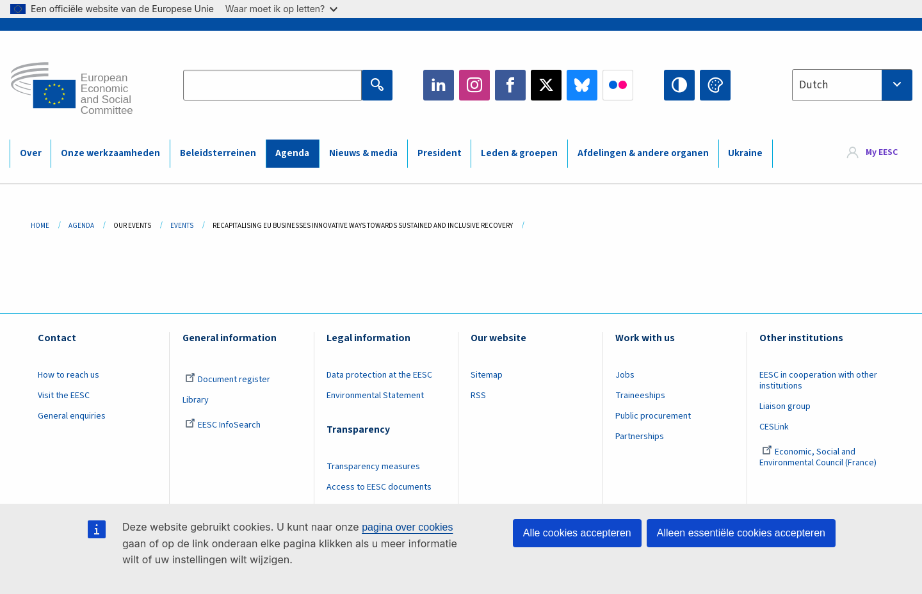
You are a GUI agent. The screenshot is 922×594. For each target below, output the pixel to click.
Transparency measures (373, 466)
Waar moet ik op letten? (281, 8)
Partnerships (639, 436)
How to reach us (68, 375)
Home (40, 225)
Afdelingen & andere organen (643, 153)
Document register (227, 379)
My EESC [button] (882, 153)
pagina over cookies (407, 527)
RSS (478, 395)
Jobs (625, 375)
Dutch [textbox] (813, 85)
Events (181, 225)
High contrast (679, 85)
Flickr (618, 85)
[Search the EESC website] (272, 85)
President (439, 153)
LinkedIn (438, 85)
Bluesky (582, 85)
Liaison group (785, 406)
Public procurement (653, 416)
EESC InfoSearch (223, 425)
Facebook (510, 85)
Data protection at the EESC (379, 375)
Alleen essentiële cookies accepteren (741, 532)
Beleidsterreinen (218, 153)
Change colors (715, 85)
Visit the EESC (64, 395)
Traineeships (640, 395)
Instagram (474, 85)
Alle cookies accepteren (577, 532)
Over (31, 153)
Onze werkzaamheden (110, 153)
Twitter (546, 85)
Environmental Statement (375, 395)
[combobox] (852, 85)
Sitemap (487, 375)
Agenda (292, 153)
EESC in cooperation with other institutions (818, 380)
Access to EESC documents (379, 487)
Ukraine (745, 153)
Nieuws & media (363, 153)
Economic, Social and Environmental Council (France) (818, 457)
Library (195, 400)
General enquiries (72, 416)
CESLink (774, 427)
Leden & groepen (519, 153)
